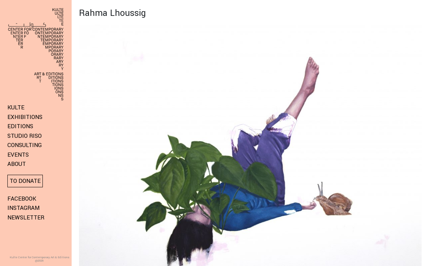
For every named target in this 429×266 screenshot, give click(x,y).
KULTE (15, 107)
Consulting (24, 145)
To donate (25, 181)
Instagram (23, 208)
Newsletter (25, 218)
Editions (20, 126)
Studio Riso (24, 136)
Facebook (21, 199)
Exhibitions (24, 117)
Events (18, 155)
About (16, 164)
